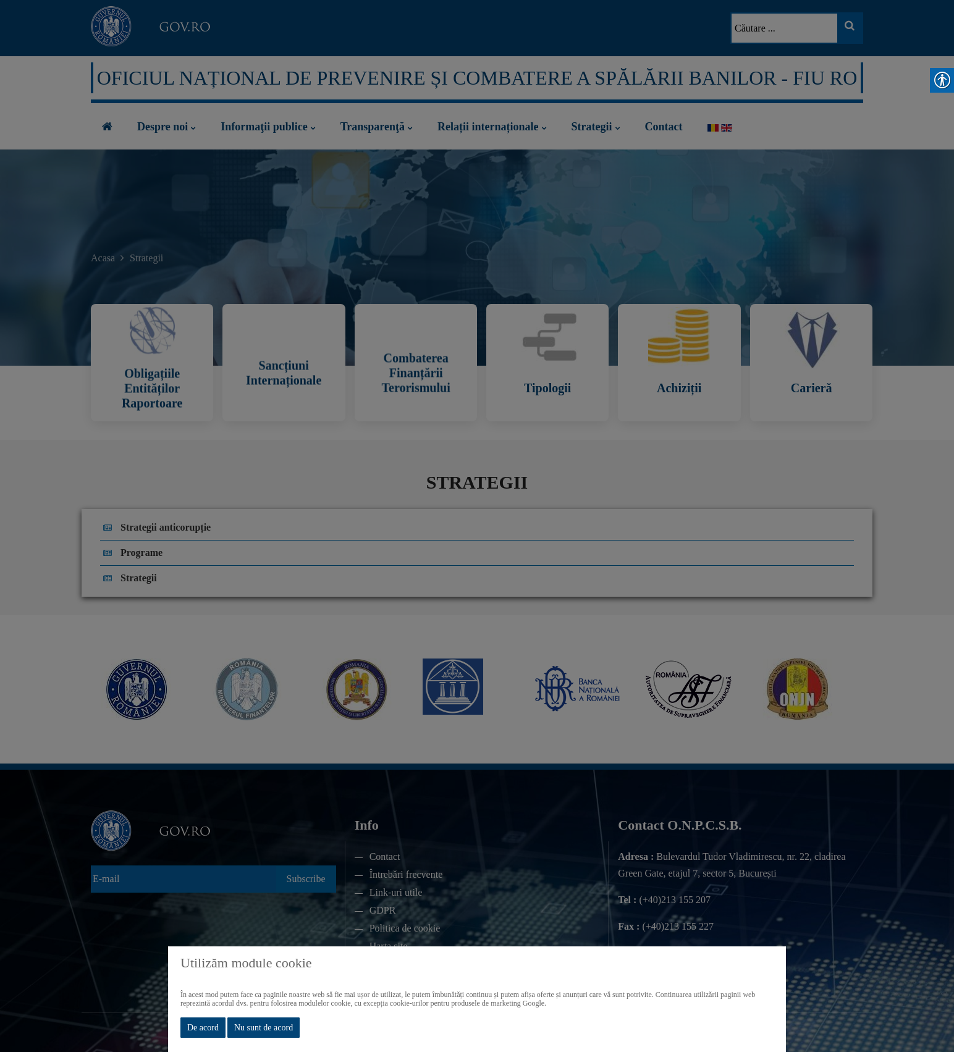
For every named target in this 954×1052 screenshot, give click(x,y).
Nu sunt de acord (263, 1027)
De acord (203, 1027)
